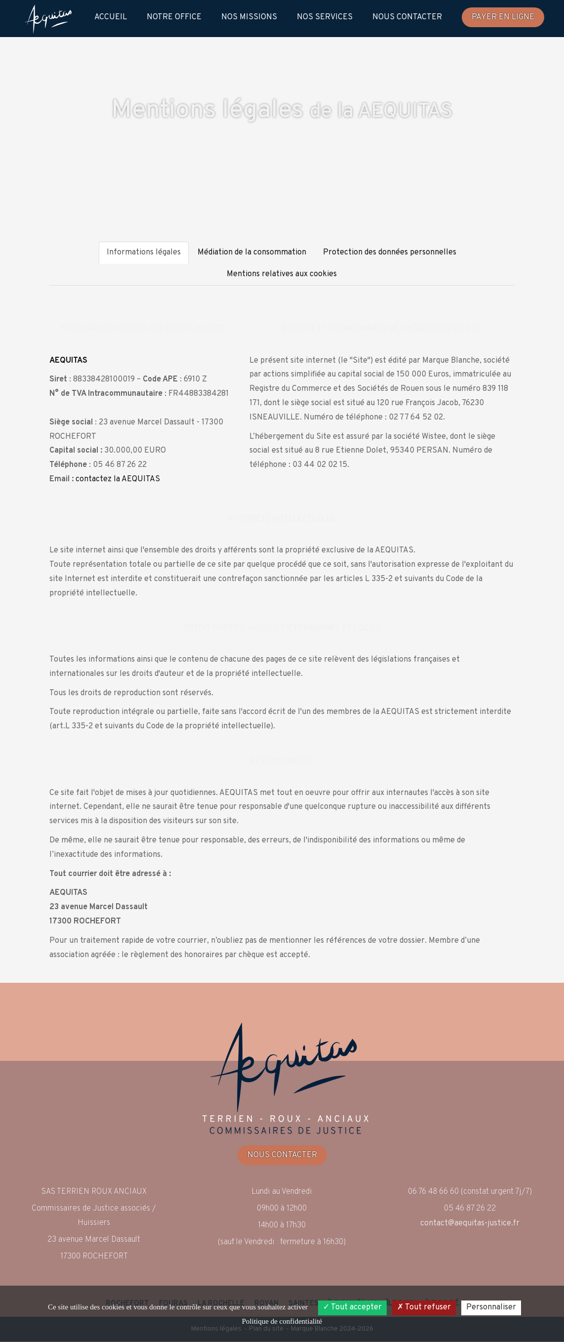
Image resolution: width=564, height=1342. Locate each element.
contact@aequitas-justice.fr (470, 1224)
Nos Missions (249, 17)
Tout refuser (424, 1307)
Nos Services (325, 17)
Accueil (110, 17)
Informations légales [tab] (144, 253)
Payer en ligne (503, 17)
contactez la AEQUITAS (118, 480)
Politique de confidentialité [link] (282, 1321)
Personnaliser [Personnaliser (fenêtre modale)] (491, 1307)
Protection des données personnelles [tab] (389, 253)
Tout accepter (352, 1307)
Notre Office (174, 17)
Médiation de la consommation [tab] (252, 253)
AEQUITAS (68, 361)
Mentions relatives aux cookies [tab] (282, 275)
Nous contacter (407, 17)
